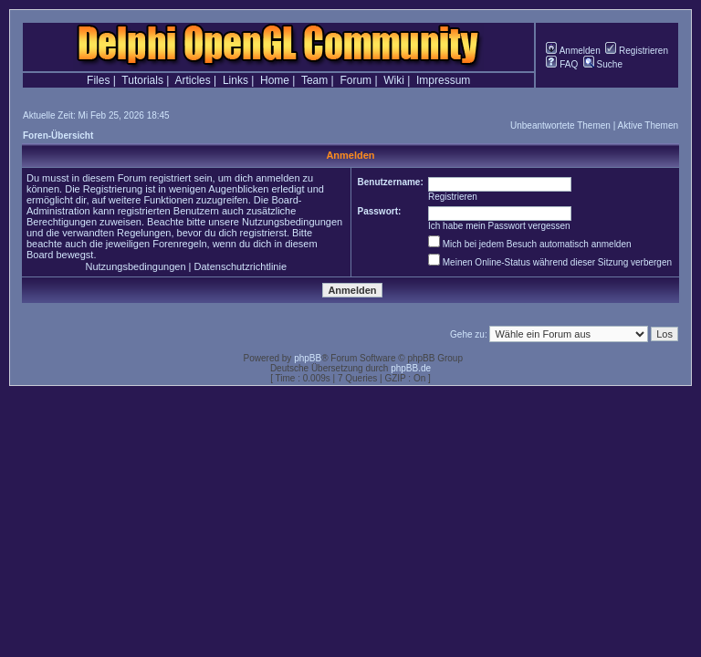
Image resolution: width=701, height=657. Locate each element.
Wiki (393, 80)
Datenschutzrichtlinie (241, 266)
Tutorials (142, 80)
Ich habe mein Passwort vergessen (499, 226)
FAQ (562, 64)
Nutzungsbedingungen (135, 266)
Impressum (443, 80)
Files (98, 80)
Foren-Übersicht (58, 135)
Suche (603, 64)
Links (235, 80)
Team (314, 80)
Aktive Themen (647, 125)
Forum (355, 80)
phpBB (307, 358)
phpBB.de (411, 368)
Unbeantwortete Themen (560, 125)
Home (274, 80)
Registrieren (636, 51)
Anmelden (573, 51)
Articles (192, 80)
